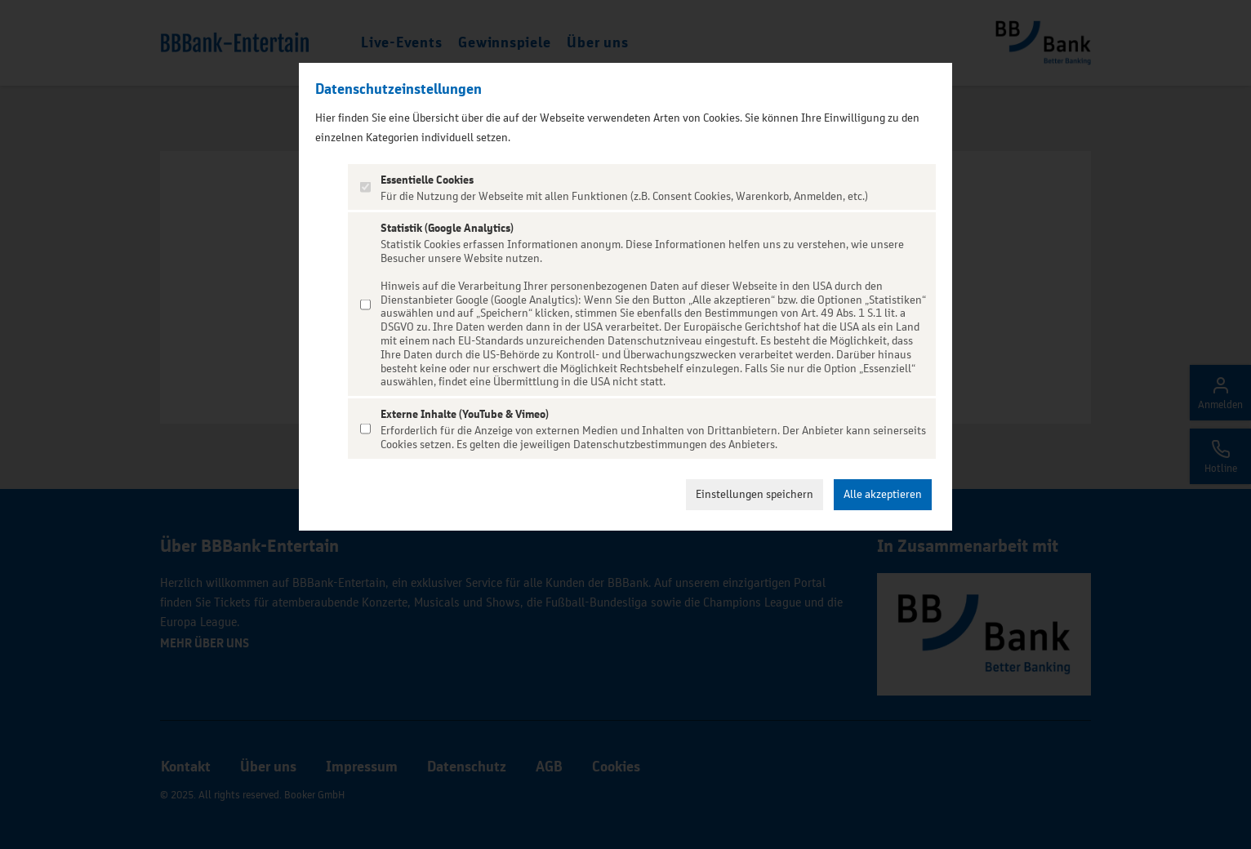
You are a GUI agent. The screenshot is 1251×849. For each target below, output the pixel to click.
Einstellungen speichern (754, 494)
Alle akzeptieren (883, 494)
